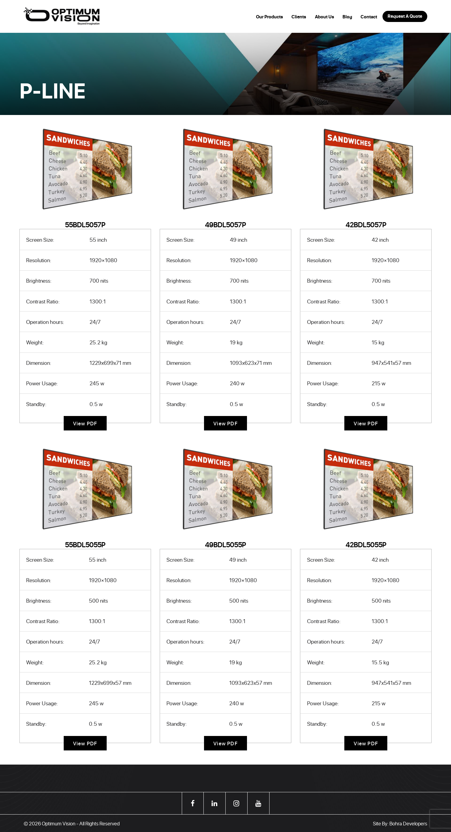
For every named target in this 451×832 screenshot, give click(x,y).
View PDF (85, 423)
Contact (369, 17)
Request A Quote (405, 16)
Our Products (269, 17)
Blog (347, 17)
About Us (324, 17)
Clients (298, 17)
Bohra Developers (408, 823)
